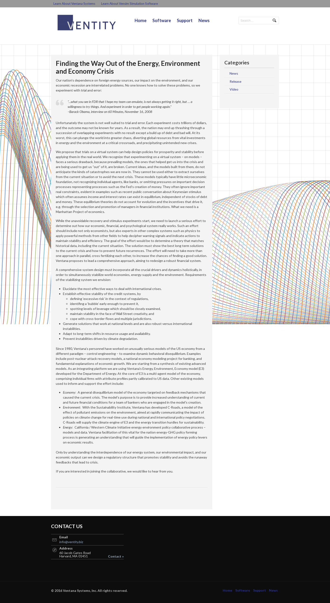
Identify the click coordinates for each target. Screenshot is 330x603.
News (204, 20)
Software (161, 20)
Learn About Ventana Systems (74, 3)
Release (235, 81)
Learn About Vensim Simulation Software (129, 3)
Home (140, 20)
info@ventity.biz (71, 542)
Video (234, 89)
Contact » (116, 556)
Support (185, 20)
